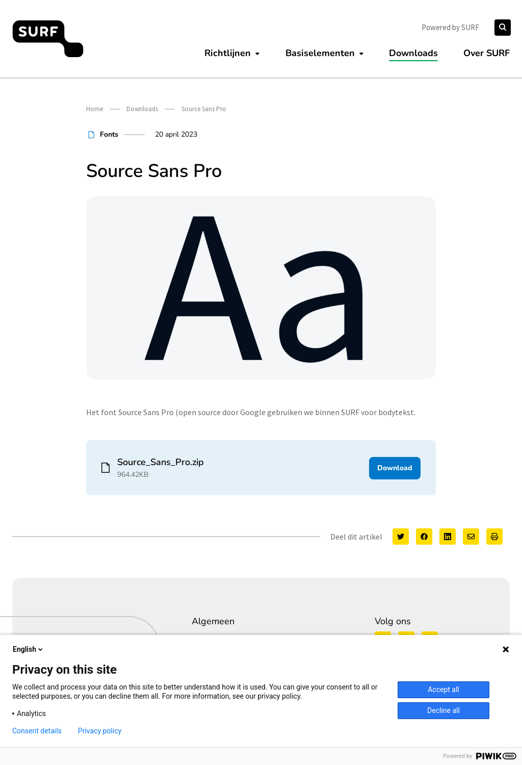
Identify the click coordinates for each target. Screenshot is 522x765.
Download (394, 467)
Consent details (37, 731)
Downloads (413, 53)
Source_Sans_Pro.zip (160, 462)
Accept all (443, 689)
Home (94, 109)
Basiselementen (320, 53)
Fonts (109, 134)
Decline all (443, 710)
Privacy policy (99, 731)
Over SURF (486, 53)
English (28, 649)
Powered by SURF (450, 27)
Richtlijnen (227, 53)
